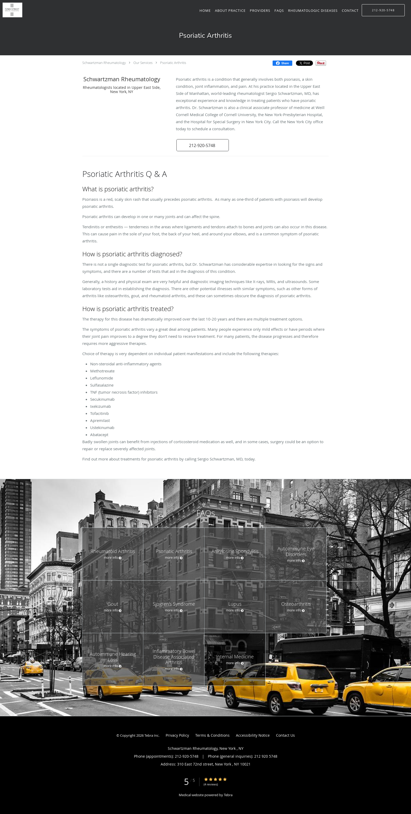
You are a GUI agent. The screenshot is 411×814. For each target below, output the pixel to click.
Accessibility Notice (253, 735)
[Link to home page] (11, 10)
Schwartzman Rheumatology (104, 62)
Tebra (228, 795)
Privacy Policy (177, 735)
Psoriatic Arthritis (173, 62)
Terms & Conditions (212, 735)
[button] (202, 145)
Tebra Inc (151, 735)
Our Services (143, 62)
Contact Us (285, 735)
